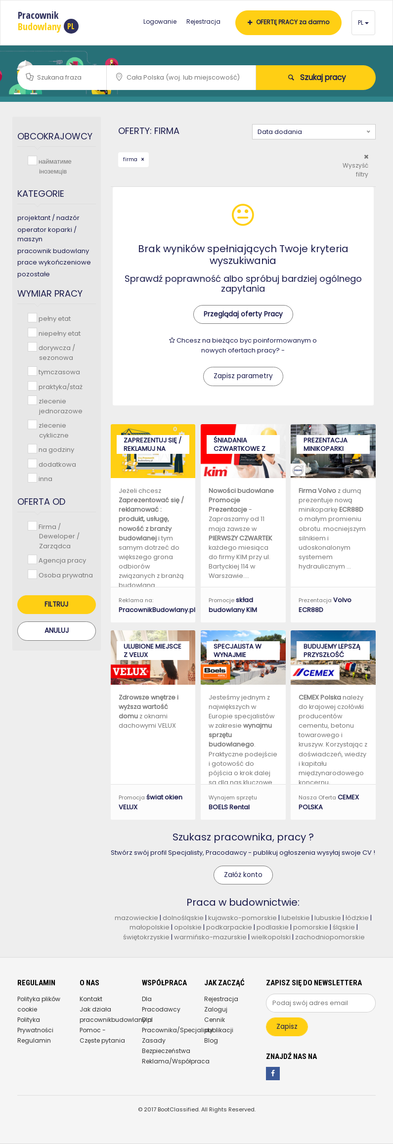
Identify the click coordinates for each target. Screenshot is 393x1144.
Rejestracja (203, 21)
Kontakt (91, 999)
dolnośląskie (183, 918)
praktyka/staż (60, 386)
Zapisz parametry (243, 376)
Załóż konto (243, 875)
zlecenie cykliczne (53, 430)
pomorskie (310, 927)
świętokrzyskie (146, 937)
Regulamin (34, 1040)
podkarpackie (229, 927)
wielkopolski (271, 937)
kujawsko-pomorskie (242, 918)
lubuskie (327, 918)
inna (44, 478)
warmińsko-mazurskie (210, 937)
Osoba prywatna (65, 575)
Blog (211, 1040)
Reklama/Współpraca (176, 1061)
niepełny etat (59, 333)
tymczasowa (58, 371)
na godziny (55, 449)
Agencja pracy (61, 560)
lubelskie (295, 918)
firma (131, 159)
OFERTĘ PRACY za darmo (288, 22)
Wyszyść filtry (355, 166)
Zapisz (287, 1026)
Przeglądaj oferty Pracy (243, 314)
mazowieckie (136, 918)
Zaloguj (215, 1009)
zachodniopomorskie (330, 937)
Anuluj (56, 630)
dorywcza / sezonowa (56, 352)
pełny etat (54, 318)
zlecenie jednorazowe (60, 406)
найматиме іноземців (54, 166)
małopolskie (150, 927)
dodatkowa (56, 464)
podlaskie (273, 927)
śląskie (344, 927)
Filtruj (56, 604)
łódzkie (357, 918)
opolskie (188, 927)
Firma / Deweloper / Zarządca (58, 536)
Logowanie (159, 21)
